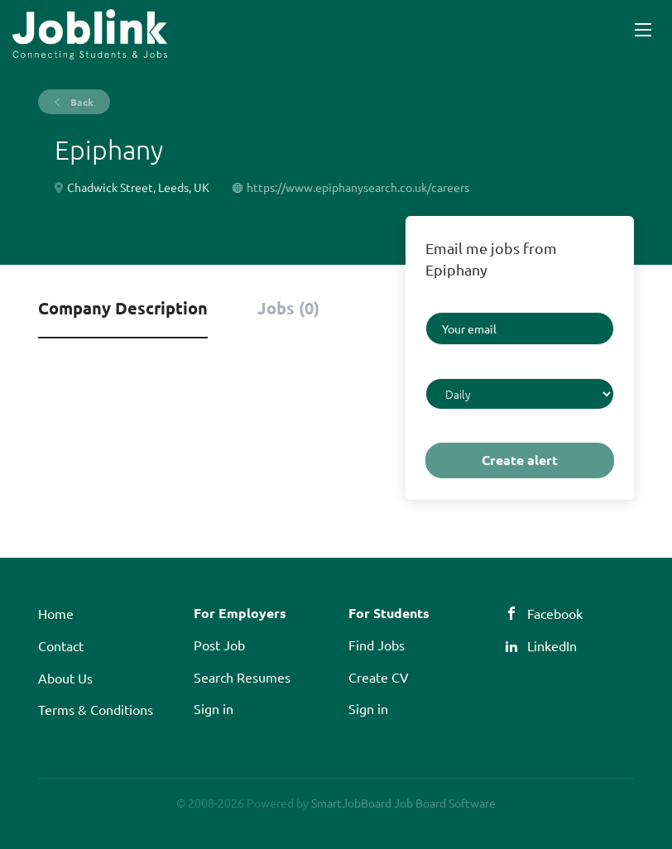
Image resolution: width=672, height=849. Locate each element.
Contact (61, 645)
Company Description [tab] (123, 308)
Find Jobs (376, 644)
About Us (65, 677)
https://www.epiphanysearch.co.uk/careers (358, 187)
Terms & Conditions (95, 709)
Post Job (219, 644)
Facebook (555, 613)
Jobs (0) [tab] (288, 308)
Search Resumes (242, 677)
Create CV (378, 677)
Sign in (213, 708)
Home (56, 613)
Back (81, 101)
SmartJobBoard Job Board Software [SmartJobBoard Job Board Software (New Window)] (403, 802)
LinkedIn (552, 645)
